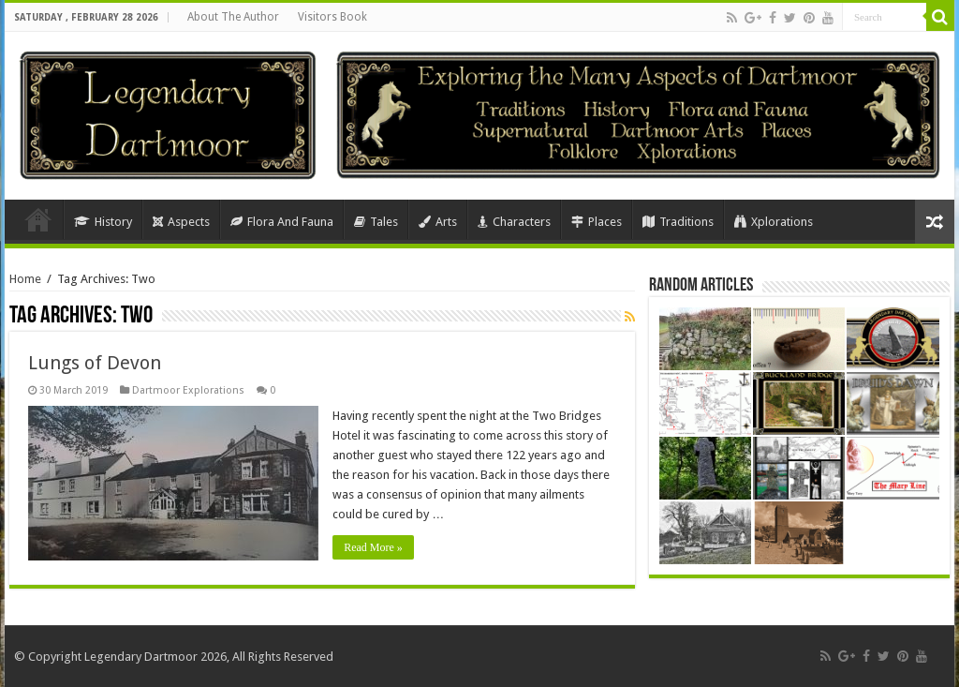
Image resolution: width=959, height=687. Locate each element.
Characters (514, 222)
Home (38, 219)
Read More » (373, 547)
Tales (376, 222)
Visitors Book (332, 16)
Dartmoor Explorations (188, 390)
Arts (438, 222)
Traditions (678, 222)
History (103, 222)
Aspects (181, 222)
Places (596, 222)
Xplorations (773, 222)
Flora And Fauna (281, 222)
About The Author (233, 16)
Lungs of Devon (94, 362)
